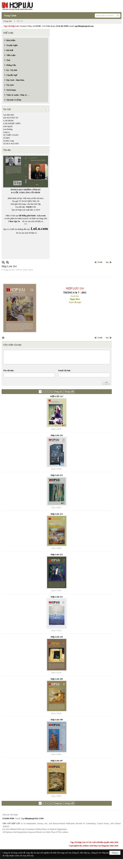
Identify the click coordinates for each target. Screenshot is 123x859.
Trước (100, 262)
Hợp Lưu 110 (57, 637)
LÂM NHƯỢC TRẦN (11, 123)
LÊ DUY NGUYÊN (11, 144)
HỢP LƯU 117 (56, 396)
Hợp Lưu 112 (57, 554)
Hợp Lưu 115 (57, 475)
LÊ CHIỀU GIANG (11, 135)
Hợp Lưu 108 (57, 719)
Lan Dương (7, 129)
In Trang (3, 337)
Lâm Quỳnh (7, 126)
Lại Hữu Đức (8, 115)
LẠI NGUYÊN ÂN (10, 118)
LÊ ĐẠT (6, 138)
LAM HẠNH (8, 120)
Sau (107, 262)
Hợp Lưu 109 (57, 679)
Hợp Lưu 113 (57, 514)
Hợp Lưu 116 (57, 435)
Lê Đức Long (8, 141)
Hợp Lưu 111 (57, 597)
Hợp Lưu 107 (57, 760)
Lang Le (6, 132)
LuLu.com (41, 215)
